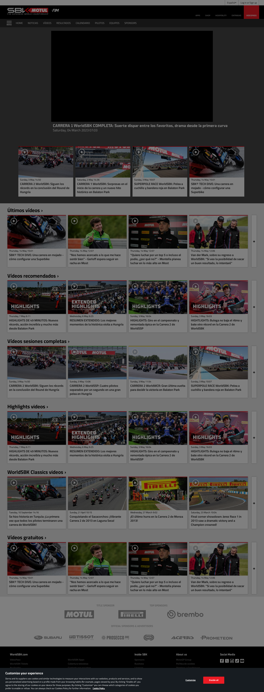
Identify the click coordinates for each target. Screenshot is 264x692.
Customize (191, 680)
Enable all (213, 680)
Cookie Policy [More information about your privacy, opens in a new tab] (98, 688)
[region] (132, 680)
